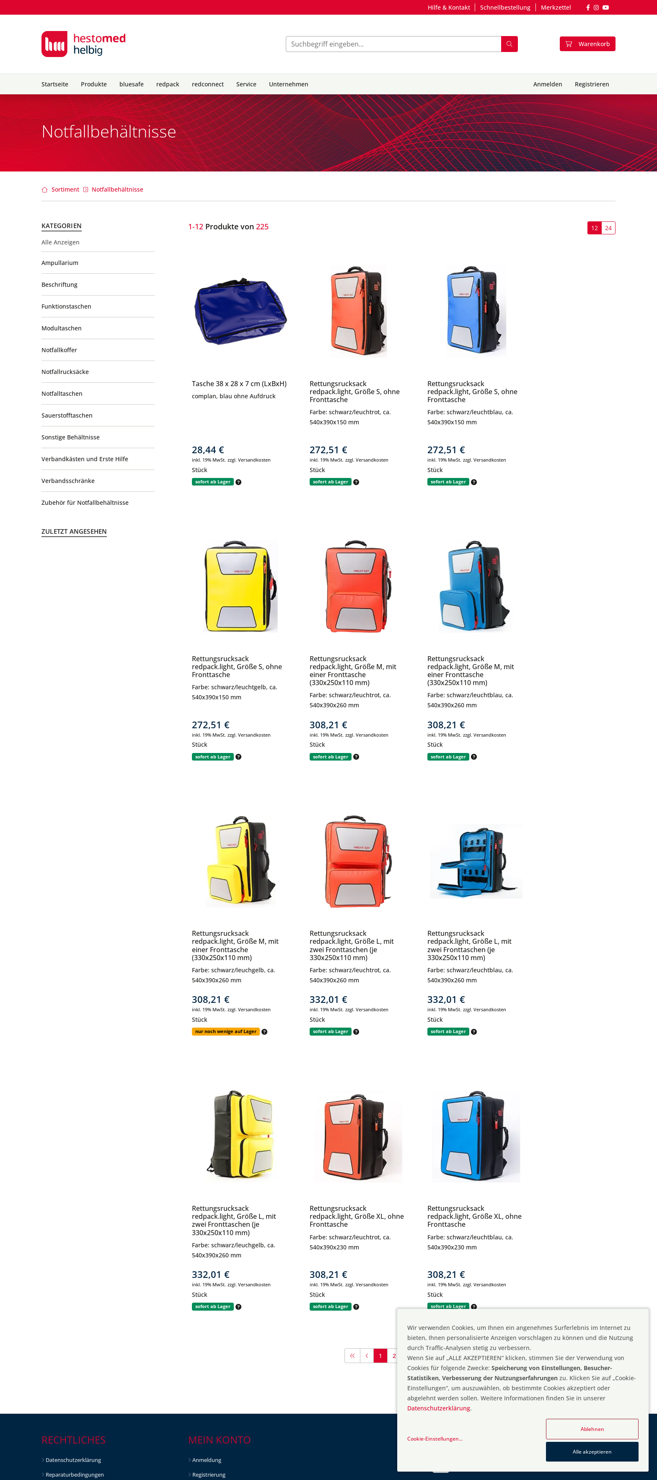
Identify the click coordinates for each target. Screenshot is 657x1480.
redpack (167, 84)
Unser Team (207, 1352)
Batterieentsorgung (70, 1257)
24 (608, 228)
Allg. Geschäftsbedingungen (80, 1214)
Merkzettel (556, 7)
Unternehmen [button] (288, 84)
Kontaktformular (474, 1213)
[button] (237, 482)
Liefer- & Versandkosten (76, 1271)
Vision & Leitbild (212, 1323)
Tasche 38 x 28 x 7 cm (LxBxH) (226, 387)
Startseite (54, 84)
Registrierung (208, 1199)
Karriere (202, 1381)
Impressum (60, 1300)
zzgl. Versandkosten (249, 460)
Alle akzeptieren (592, 1451)
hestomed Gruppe (215, 1367)
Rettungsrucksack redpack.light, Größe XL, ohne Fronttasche (450, 941)
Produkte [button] (94, 84)
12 (594, 228)
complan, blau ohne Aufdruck (234, 404)
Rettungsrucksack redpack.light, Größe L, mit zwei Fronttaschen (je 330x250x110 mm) (564, 671)
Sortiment (65, 189)
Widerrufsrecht (64, 1228)
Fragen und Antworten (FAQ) (489, 1188)
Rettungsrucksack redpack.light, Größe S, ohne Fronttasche (338, 391)
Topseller (203, 1268)
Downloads (60, 1286)
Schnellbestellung (505, 7)
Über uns (203, 1338)
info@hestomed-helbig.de (485, 1238)
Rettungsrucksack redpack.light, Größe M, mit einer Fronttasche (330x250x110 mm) (235, 671)
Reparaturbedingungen (75, 1199)
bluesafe (131, 84)
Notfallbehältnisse (117, 189)
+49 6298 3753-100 (476, 1263)
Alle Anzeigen (60, 242)
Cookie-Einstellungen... (435, 1438)
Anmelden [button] (547, 84)
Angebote (204, 1240)
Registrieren (592, 84)
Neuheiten (205, 1254)
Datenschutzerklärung (73, 1185)
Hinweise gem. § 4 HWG (75, 1242)
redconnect (208, 84)
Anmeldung (206, 1185)
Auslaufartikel (209, 1283)
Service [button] (246, 84)
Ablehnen (592, 1429)
